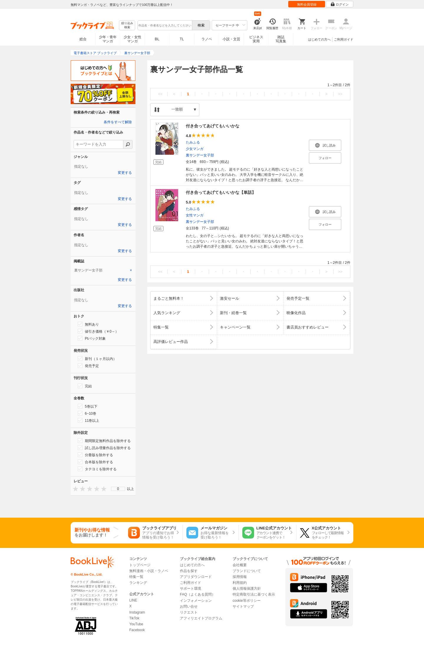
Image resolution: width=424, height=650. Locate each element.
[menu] (118, 489)
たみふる (193, 142)
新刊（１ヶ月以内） (97, 358)
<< (160, 94)
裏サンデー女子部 (200, 155)
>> (340, 94)
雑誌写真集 (281, 39)
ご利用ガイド (343, 39)
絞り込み (127, 25)
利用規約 (240, 583)
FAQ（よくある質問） (197, 594)
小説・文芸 (231, 39)
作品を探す (189, 571)
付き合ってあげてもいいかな (212, 126)
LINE (133, 600)
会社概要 (240, 565)
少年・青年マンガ (108, 39)
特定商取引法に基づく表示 (254, 594)
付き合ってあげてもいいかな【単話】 (221, 192)
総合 (83, 39)
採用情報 (240, 577)
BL (157, 39)
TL (182, 39)
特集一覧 (136, 577)
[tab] (103, 270)
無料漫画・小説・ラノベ (148, 571)
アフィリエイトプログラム (201, 618)
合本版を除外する (95, 461)
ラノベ (206, 39)
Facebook (137, 630)
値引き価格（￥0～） (98, 331)
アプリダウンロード (196, 577)
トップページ (139, 565)
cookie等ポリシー (247, 601)
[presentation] (74, 488)
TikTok (134, 618)
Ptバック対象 (92, 338)
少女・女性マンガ (132, 39)
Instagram (137, 612)
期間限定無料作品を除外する (104, 440)
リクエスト (189, 612)
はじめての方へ (319, 39)
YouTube (136, 624)
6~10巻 (87, 413)
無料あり (88, 324)
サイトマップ (243, 606)
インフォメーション (196, 601)
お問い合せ (189, 606)
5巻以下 (87, 406)
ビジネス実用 (256, 39)
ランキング (138, 583)
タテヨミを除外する (97, 468)
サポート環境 (190, 588)
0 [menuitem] (118, 489)
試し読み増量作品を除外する (104, 447)
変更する (125, 173)
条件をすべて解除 (118, 122)
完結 (85, 386)
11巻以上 (88, 420)
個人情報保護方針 (247, 588)
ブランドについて (247, 571)
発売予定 (88, 365)
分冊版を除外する (95, 454)
